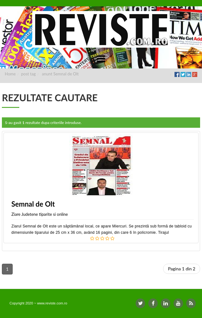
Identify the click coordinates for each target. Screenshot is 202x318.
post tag (28, 73)
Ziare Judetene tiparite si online (39, 214)
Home (10, 73)
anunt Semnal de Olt (60, 73)
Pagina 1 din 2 (181, 268)
